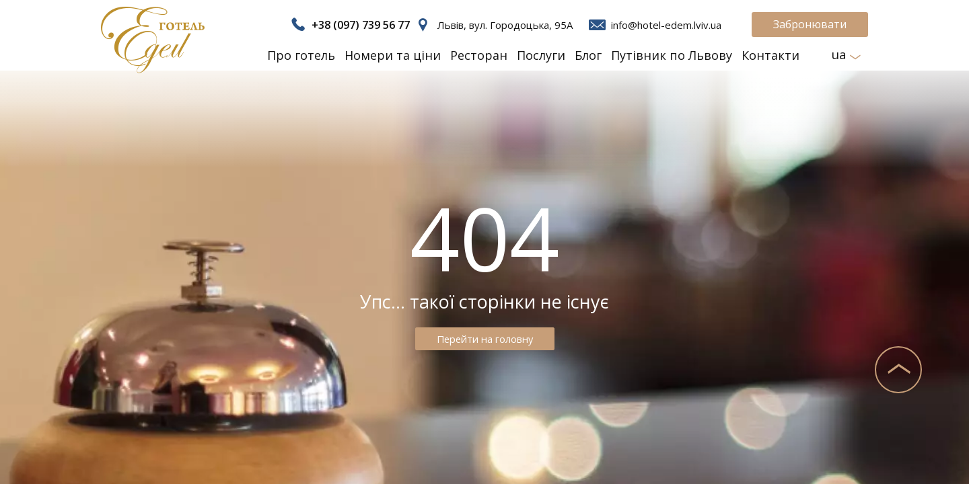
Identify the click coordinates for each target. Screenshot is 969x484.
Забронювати (810, 24)
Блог (588, 55)
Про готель (301, 55)
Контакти (770, 55)
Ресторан (478, 55)
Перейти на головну (484, 338)
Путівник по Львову (671, 55)
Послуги (541, 55)
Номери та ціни (393, 55)
